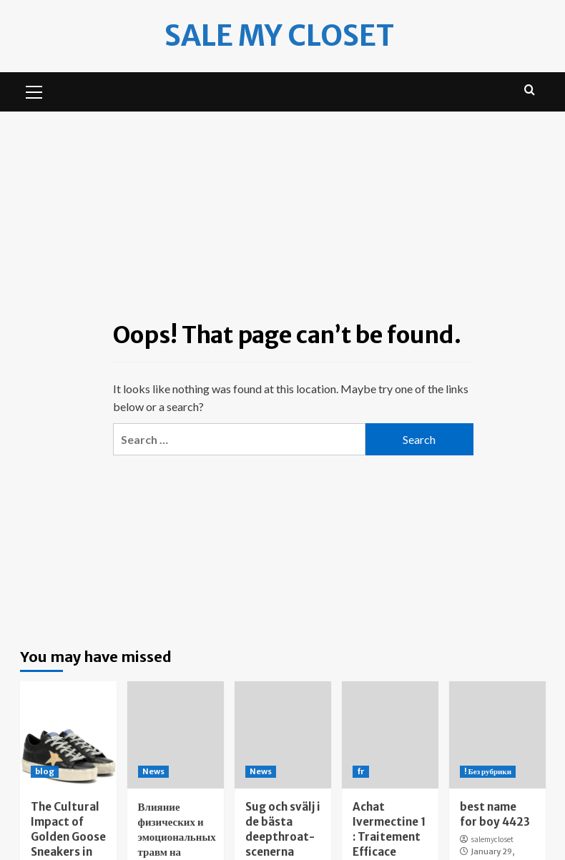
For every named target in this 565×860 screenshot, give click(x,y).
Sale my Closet (279, 36)
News (153, 771)
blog (44, 771)
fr (361, 771)
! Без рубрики (488, 771)
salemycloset (492, 839)
